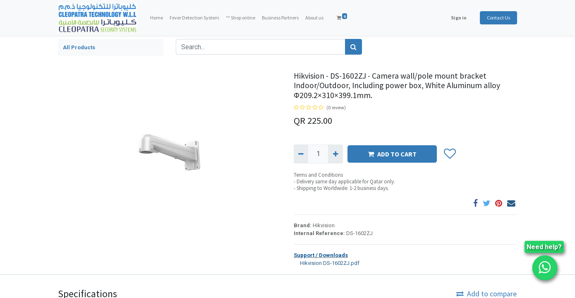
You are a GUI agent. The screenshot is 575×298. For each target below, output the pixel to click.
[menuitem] (156, 18)
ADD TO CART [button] (392, 154)
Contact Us (498, 17)
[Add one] (335, 153)
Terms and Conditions (318, 174)
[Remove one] (301, 153)
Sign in (459, 17)
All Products (79, 47)
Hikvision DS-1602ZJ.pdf (326, 262)
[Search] (353, 47)
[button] (449, 154)
